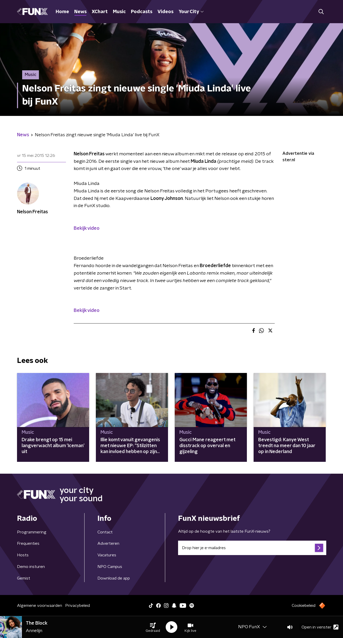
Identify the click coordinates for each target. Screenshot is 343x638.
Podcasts (141, 12)
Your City (191, 12)
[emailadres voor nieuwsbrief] (252, 548)
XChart (100, 12)
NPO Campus (109, 567)
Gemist (23, 578)
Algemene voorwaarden (39, 605)
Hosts (23, 555)
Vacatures (106, 555)
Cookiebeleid (303, 605)
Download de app (113, 578)
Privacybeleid (77, 605)
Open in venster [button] (320, 627)
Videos (165, 12)
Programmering (31, 532)
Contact (105, 532)
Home (62, 12)
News (80, 12)
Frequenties (28, 543)
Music (119, 12)
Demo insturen (31, 567)
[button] (153, 627)
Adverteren (108, 543)
